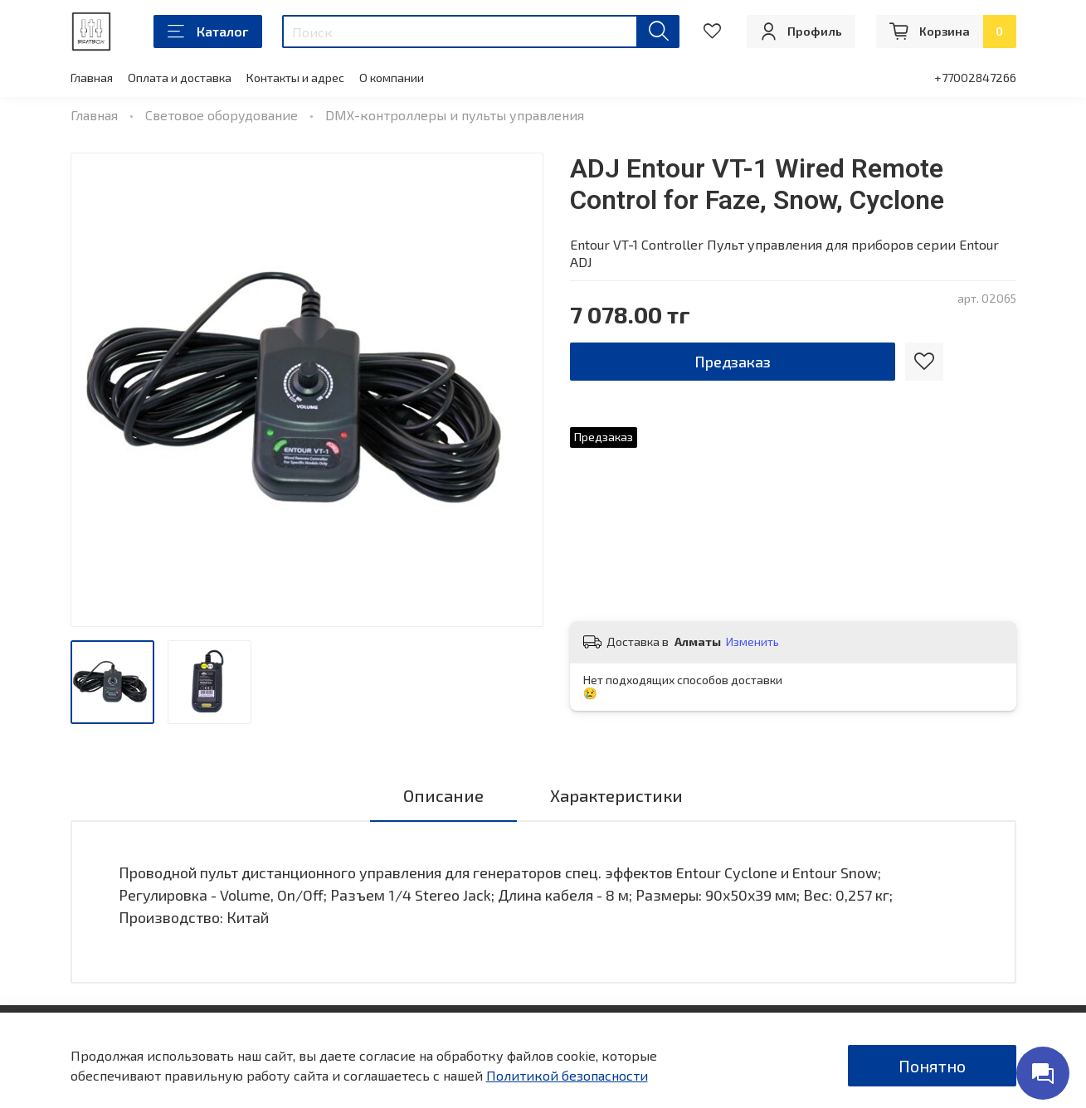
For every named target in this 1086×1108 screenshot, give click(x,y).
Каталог (208, 31)
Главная (92, 77)
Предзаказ (732, 361)
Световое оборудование (221, 115)
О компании (391, 77)
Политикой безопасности (567, 1075)
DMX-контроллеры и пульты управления (454, 115)
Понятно (932, 1066)
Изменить (752, 641)
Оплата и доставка (179, 77)
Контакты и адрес (295, 77)
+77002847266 (975, 77)
